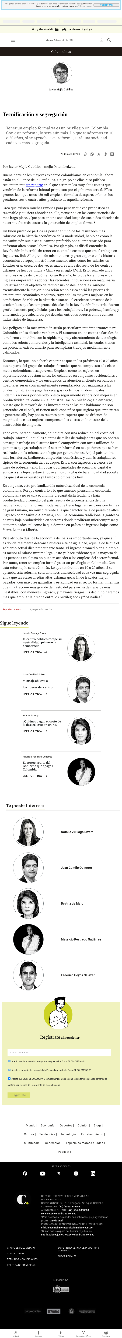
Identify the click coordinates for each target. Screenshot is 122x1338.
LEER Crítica (35, 652)
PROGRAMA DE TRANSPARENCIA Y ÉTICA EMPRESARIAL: (72, 1224)
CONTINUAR (106, 5)
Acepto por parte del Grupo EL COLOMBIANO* (51, 1070)
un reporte (34, 185)
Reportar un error (12, 609)
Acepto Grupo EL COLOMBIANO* (48, 1061)
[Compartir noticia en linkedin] (112, 154)
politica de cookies (84, 6)
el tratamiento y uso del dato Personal (36, 1070)
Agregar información (40, 609)
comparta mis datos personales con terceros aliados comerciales (76, 1079)
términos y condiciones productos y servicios (40, 1061)
